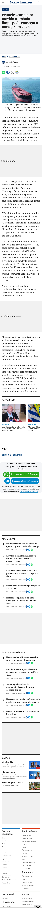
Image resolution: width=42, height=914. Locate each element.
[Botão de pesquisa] (39, 2)
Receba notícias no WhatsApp (24, 474)
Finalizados (25, 888)
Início (4, 57)
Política (4, 844)
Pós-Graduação (27, 865)
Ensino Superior (27, 838)
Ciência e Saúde (14, 57)
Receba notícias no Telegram (25, 481)
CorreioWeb (8, 894)
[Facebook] (8, 73)
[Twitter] (12, 73)
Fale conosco (26, 868)
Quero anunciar (7, 906)
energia (18, 454)
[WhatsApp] (3, 73)
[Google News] (17, 73)
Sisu (23, 859)
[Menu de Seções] (3, 2)
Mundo (4, 853)
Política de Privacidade (9, 880)
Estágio (24, 844)
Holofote (4, 868)
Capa (3, 838)
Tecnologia (5, 871)
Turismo (4, 874)
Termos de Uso (6, 883)
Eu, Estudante (29, 831)
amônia (7, 454)
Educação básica (27, 835)
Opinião (4, 865)
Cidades (4, 841)
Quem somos (6, 877)
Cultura (24, 853)
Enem (24, 847)
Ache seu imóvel (27, 898)
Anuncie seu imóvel (28, 901)
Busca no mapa (27, 904)
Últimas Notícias (27, 850)
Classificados (8, 902)
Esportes (5, 859)
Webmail (5, 898)
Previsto (24, 879)
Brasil (3, 847)
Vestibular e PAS (27, 856)
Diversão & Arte (7, 856)
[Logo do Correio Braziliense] (21, 2)
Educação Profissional (29, 862)
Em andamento (27, 882)
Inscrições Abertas (28, 885)
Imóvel (25, 894)
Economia (5, 850)
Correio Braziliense (7, 832)
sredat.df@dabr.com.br (29, 491)
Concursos (27, 872)
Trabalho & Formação (29, 841)
